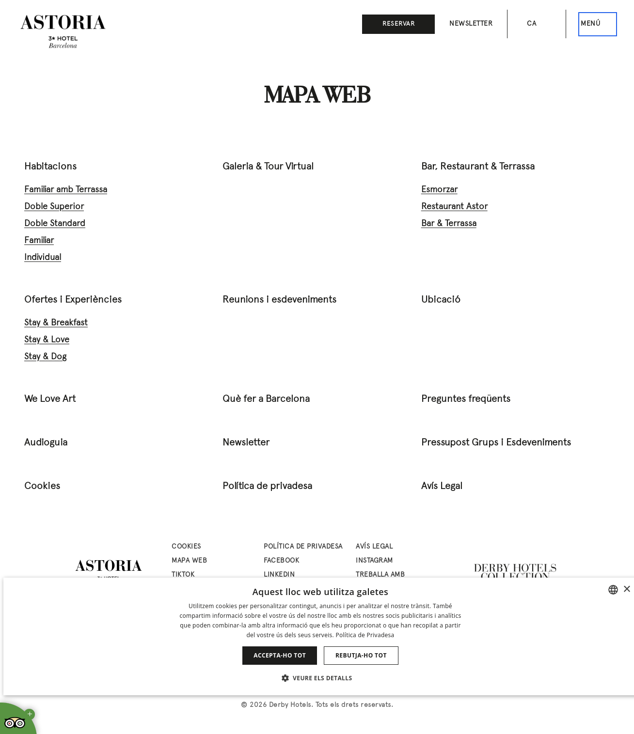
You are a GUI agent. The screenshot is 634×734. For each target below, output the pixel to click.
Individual (42, 258)
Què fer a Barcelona (266, 399)
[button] (320, 678)
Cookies (42, 486)
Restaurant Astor (454, 207)
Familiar (39, 241)
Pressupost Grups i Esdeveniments (496, 443)
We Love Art (50, 399)
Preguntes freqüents (465, 399)
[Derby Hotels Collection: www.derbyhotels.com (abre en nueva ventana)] (515, 572)
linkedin (279, 575)
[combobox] (613, 590)
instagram (374, 561)
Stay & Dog (45, 357)
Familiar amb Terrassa (65, 190)
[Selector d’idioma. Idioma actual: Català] (536, 24)
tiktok (183, 575)
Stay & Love (46, 340)
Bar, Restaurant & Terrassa (478, 167)
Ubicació (440, 300)
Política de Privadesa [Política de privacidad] (364, 635)
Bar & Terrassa (448, 224)
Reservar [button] (398, 24)
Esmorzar (439, 190)
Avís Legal (441, 486)
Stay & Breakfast (56, 323)
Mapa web (189, 561)
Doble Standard (54, 224)
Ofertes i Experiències (73, 300)
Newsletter (470, 24)
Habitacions (50, 167)
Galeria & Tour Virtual (268, 167)
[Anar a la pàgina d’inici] (63, 31)
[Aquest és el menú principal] (598, 24)
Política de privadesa (267, 486)
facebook (281, 561)
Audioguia (45, 443)
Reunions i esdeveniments (279, 300)
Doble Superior (54, 207)
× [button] (626, 589)
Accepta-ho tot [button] (280, 655)
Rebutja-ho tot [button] (361, 655)
